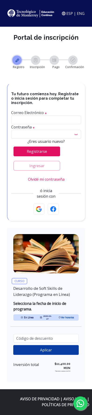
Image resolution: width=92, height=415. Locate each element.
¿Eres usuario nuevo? (46, 141)
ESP (69, 13)
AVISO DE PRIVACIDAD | (41, 399)
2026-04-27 (46, 317)
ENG (81, 13)
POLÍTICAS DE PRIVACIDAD (65, 404)
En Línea (27, 317)
